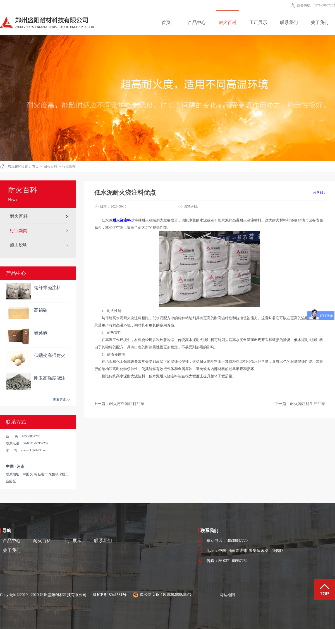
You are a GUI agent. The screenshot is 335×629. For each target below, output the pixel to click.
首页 (166, 22)
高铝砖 (40, 310)
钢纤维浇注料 (47, 287)
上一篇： (119, 404)
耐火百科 (50, 166)
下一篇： (299, 404)
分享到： (319, 192)
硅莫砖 (40, 332)
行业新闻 (69, 166)
